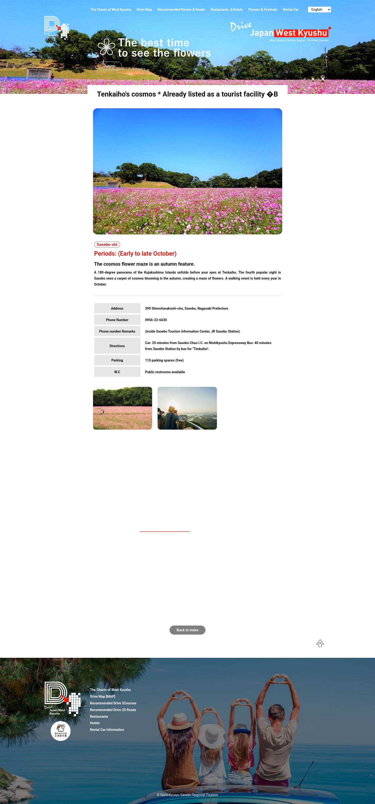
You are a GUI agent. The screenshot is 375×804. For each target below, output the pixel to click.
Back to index (188, 630)
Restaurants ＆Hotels (226, 9)
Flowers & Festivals (262, 9)
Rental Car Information (107, 730)
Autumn (109, 66)
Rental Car (291, 9)
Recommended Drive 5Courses (113, 703)
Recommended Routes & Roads (181, 9)
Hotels (95, 723)
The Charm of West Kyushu (110, 9)
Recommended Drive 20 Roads (113, 710)
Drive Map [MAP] (102, 696)
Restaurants (99, 716)
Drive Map (144, 9)
